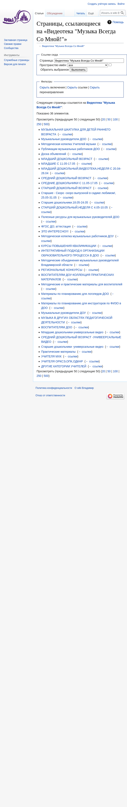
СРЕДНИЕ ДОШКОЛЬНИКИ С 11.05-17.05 (69, 183)
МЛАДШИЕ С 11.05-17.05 (58, 163)
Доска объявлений (53, 154)
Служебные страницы (16, 60)
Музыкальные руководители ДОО (63, 139)
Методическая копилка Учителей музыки (68, 144)
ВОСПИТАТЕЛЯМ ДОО (56, 327)
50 (109, 119)
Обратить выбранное (54, 69)
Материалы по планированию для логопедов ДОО (75, 293)
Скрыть (45, 87)
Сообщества (11, 48)
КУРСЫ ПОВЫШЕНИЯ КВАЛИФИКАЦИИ (68, 246)
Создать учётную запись (102, 3)
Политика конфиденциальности (54, 388)
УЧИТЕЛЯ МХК (51, 356)
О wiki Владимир (84, 388)
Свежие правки (12, 44)
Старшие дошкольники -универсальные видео (72, 346)
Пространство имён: (53, 65)
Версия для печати (15, 64)
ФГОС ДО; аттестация (56, 226)
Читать (78, 13)
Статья (39, 13)
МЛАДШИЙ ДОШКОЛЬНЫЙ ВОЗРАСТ (66, 159)
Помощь (118, 22)
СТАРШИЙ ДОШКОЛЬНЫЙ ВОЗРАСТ (66, 188)
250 (39, 124)
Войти (121, 3)
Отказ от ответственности (50, 395)
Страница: (46, 60)
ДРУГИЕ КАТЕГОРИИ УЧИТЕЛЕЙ (63, 366)
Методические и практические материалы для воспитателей (81, 284)
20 (103, 119)
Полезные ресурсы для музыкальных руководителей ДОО (80, 217)
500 (46, 124)
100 (115, 119)
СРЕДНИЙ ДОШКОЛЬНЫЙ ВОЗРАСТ (66, 178)
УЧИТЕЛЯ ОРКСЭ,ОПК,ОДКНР (62, 361)
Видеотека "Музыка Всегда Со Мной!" (63, 46)
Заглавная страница (15, 40)
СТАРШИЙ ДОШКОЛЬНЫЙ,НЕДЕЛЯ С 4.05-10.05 (74, 207)
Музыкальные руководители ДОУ (63, 312)
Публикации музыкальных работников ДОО (70, 149)
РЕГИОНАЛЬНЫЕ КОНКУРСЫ (61, 269)
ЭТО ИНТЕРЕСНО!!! (54, 231)
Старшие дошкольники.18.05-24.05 (64, 202)
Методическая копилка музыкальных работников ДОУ (77, 236)
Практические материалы (58, 351)
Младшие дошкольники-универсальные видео (72, 332)
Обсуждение (55, 13)
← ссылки (65, 134)
